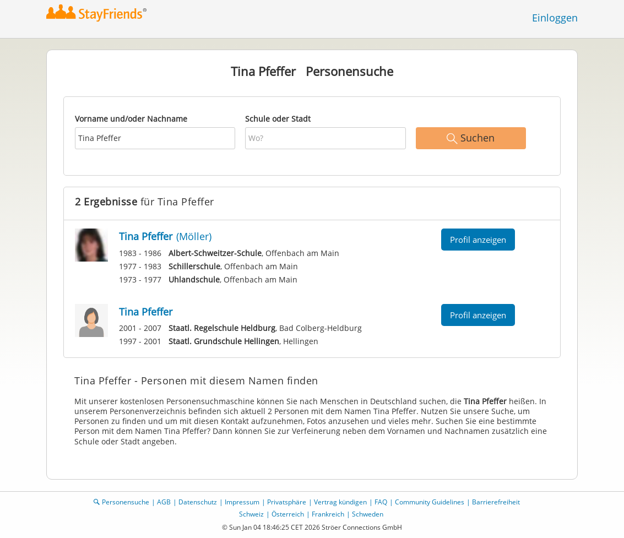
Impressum (242, 502)
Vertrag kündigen (340, 502)
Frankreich (328, 514)
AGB (164, 502)
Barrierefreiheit (496, 502)
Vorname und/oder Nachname (131, 118)
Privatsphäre (286, 502)
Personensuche (125, 502)
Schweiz (251, 514)
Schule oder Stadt (278, 118)
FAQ (381, 502)
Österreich (288, 514)
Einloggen (555, 17)
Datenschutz (197, 502)
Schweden (367, 514)
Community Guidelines (429, 502)
